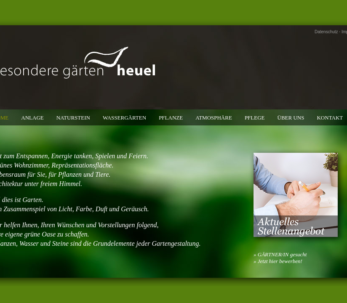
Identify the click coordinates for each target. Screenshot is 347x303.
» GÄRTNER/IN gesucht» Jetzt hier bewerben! (280, 257)
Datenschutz (326, 31)
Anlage (32, 117)
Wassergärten (124, 117)
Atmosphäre (213, 117)
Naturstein (73, 117)
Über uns (291, 117)
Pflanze (171, 117)
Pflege (255, 117)
